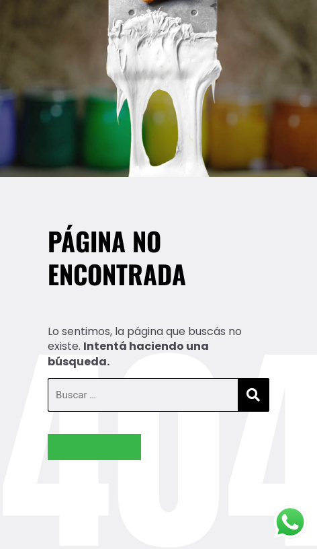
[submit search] (253, 395)
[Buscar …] (143, 394)
